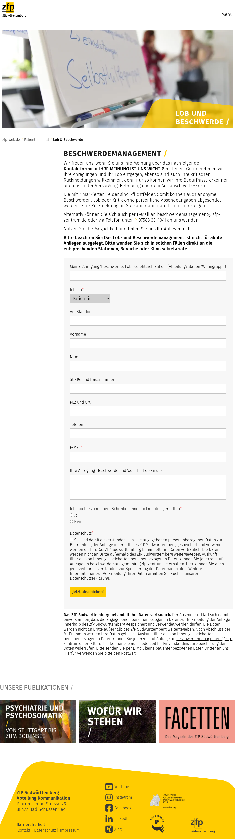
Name (75, 357)
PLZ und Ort (80, 402)
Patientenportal (36, 140)
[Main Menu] (227, 7)
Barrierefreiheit (31, 824)
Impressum (70, 830)
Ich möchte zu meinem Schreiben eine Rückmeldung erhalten (126, 508)
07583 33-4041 (152, 220)
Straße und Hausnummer (92, 379)
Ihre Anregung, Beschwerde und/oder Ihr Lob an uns (116, 470)
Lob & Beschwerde (68, 140)
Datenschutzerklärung (89, 578)
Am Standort (81, 311)
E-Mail (76, 447)
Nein (76, 521)
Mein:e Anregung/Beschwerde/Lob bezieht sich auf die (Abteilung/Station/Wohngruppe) (148, 266)
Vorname (78, 334)
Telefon (76, 424)
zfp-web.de (11, 140)
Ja (74, 515)
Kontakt (24, 830)
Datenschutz (82, 533)
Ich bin (77, 289)
